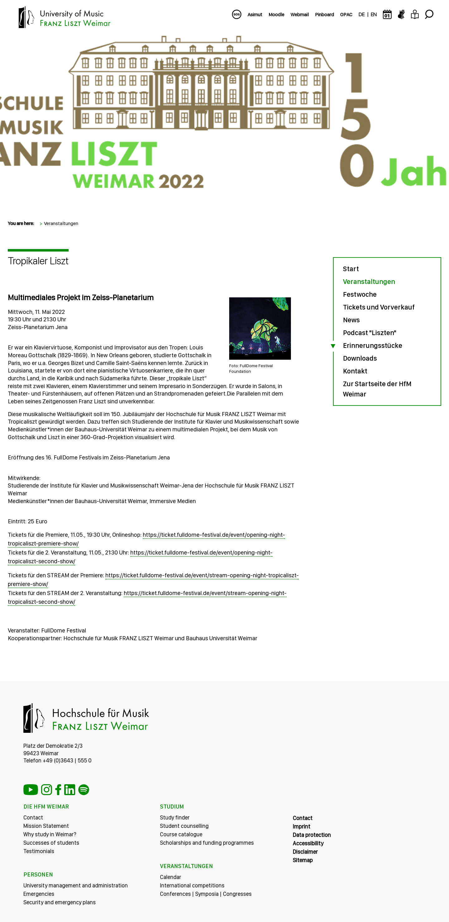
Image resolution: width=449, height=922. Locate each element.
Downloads (360, 358)
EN (374, 14)
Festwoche (360, 294)
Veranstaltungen (61, 223)
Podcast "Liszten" (369, 333)
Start (351, 269)
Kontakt (355, 371)
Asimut (255, 14)
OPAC (346, 14)
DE (362, 14)
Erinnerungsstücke (372, 345)
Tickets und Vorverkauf (379, 307)
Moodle (276, 14)
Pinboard (324, 14)
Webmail (300, 14)
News (351, 320)
